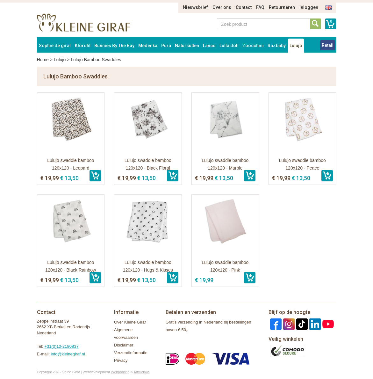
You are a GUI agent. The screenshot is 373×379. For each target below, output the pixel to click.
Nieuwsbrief (195, 7)
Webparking (120, 372)
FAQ (260, 7)
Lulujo (296, 45)
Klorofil (82, 45)
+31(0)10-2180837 (61, 346)
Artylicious (141, 372)
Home (43, 59)
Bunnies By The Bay (114, 45)
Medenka (147, 45)
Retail (328, 45)
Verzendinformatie (130, 352)
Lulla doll (229, 45)
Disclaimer (123, 345)
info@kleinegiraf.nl (68, 354)
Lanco (209, 45)
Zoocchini (253, 45)
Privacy (121, 360)
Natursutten (187, 45)
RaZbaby (277, 45)
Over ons (221, 7)
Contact (244, 7)
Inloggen (308, 7)
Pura (166, 45)
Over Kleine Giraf (130, 322)
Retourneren (282, 7)
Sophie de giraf (55, 45)
